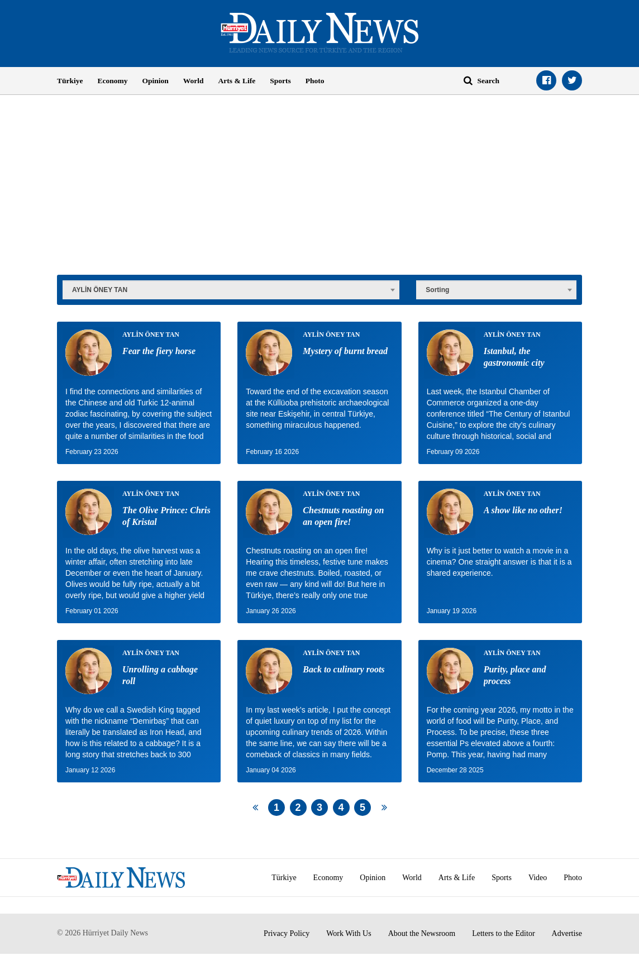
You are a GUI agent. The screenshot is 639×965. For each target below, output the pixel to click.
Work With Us (348, 933)
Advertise (567, 933)
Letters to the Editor (503, 933)
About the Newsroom (422, 933)
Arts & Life (237, 81)
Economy (113, 81)
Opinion (155, 81)
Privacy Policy (286, 933)
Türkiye (70, 81)
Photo (315, 81)
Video (537, 877)
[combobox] (231, 289)
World (193, 81)
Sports (280, 81)
